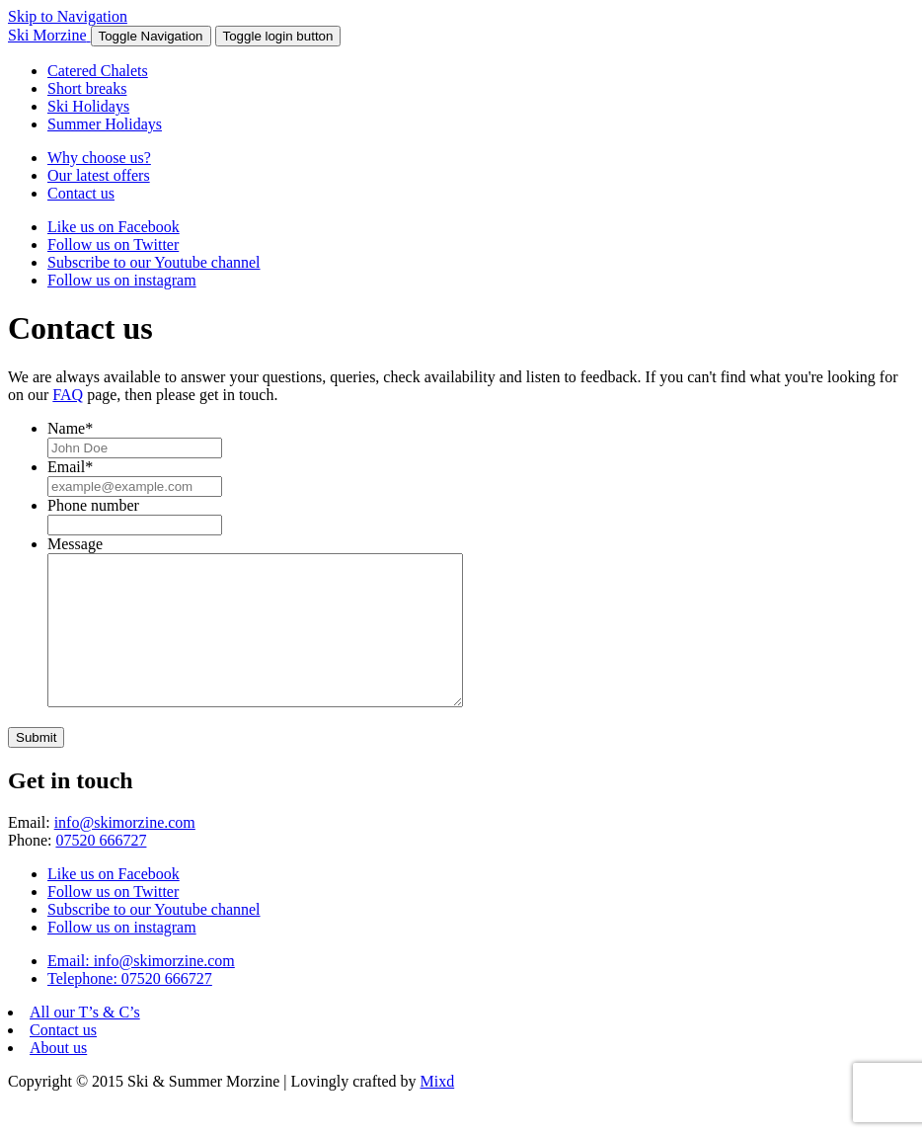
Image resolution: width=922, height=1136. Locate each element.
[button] (151, 36)
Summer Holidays (104, 124)
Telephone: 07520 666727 (129, 1008)
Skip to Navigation (67, 16)
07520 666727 (100, 869)
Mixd (438, 1110)
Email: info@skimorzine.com (141, 990)
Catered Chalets (97, 70)
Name (70, 428)
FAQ (67, 394)
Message (75, 543)
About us (58, 1077)
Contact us (81, 193)
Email (70, 466)
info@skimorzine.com (124, 852)
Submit (36, 767)
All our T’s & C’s (85, 1041)
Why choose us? (99, 157)
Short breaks (86, 88)
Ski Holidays (88, 106)
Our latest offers (98, 175)
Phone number (93, 505)
